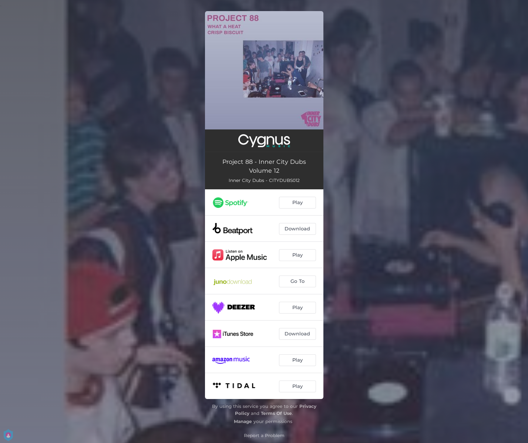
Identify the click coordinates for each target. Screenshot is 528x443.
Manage (243, 421)
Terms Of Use (276, 413)
